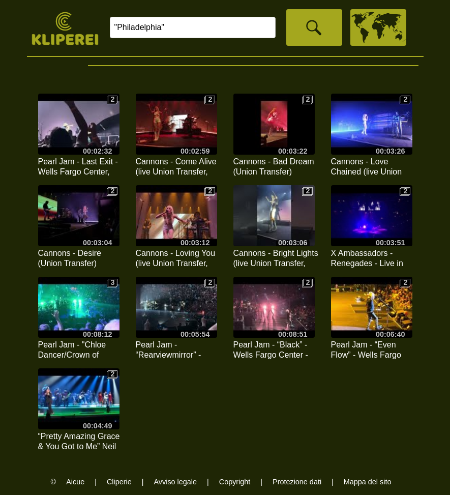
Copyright (235, 482)
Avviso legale (175, 482)
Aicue (75, 482)
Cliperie (119, 482)
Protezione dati (297, 482)
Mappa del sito (368, 482)
